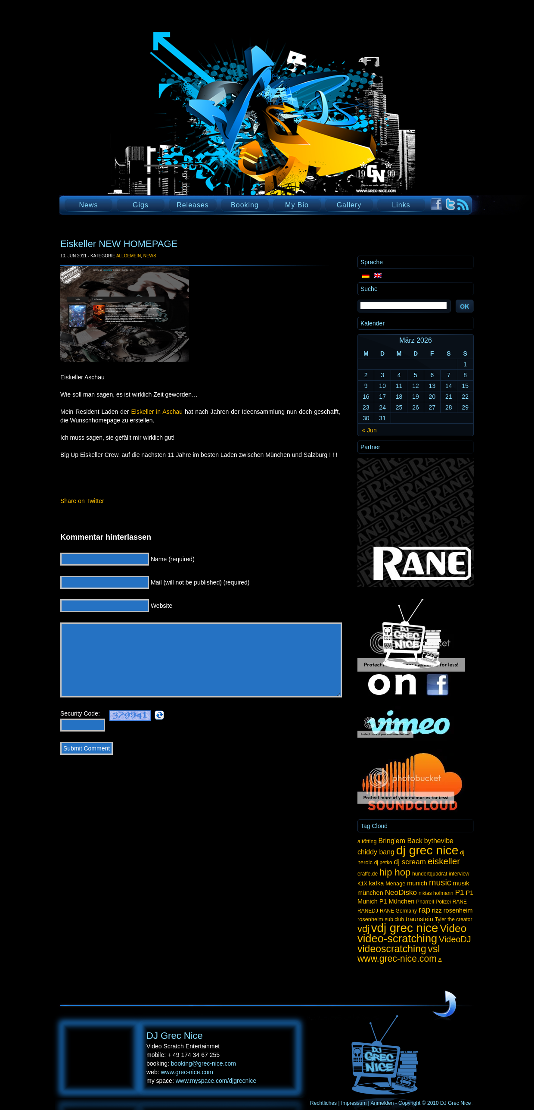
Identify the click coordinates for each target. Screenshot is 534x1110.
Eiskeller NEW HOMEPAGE (118, 243)
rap (424, 909)
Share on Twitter (82, 500)
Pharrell (425, 902)
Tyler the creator (453, 919)
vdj (363, 928)
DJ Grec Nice (163, 127)
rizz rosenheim (452, 910)
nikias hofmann (436, 893)
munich (417, 883)
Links (401, 205)
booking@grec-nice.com (203, 1063)
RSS (463, 204)
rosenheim (370, 919)
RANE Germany (398, 911)
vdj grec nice (404, 928)
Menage (395, 883)
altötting (367, 841)
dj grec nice (427, 850)
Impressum (353, 1103)
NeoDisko (401, 892)
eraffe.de (367, 874)
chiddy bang (375, 852)
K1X (362, 884)
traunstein (419, 919)
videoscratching (391, 948)
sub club (394, 919)
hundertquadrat (429, 874)
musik (461, 883)
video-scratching (397, 938)
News (88, 205)
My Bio (297, 205)
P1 (459, 892)
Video (453, 928)
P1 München (397, 901)
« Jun (369, 430)
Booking (245, 205)
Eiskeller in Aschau (157, 411)
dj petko (383, 863)
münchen (370, 892)
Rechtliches (323, 1103)
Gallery (349, 205)
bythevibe (438, 840)
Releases (193, 205)
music (440, 882)
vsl (434, 948)
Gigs (141, 205)
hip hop (394, 872)
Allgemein (128, 255)
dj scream (410, 861)
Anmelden (382, 1103)
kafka (376, 883)
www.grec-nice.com (397, 958)
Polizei (442, 902)
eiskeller (444, 861)
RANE (460, 902)
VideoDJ (455, 939)
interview (459, 874)
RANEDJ (367, 911)
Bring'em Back (400, 840)
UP (444, 1004)
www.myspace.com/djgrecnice (216, 1080)
